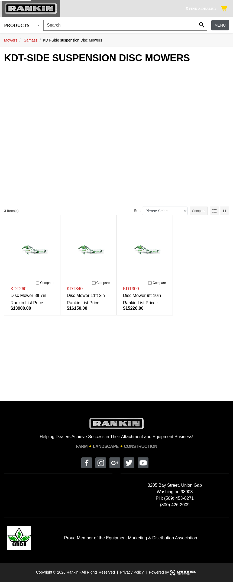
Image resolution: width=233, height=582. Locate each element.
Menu (220, 25)
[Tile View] (224, 211)
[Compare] (37, 283)
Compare (198, 211)
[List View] (214, 211)
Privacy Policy (132, 572)
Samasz (31, 40)
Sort (137, 210)
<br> (118, 128)
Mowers (10, 40)
